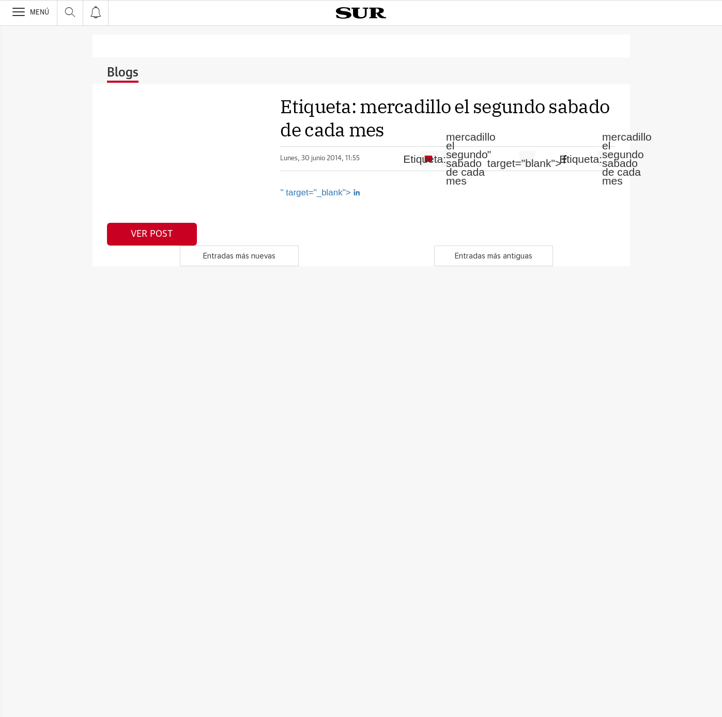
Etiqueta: (449, 158)
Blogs (123, 73)
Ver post (152, 234)
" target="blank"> (527, 158)
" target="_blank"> (320, 192)
